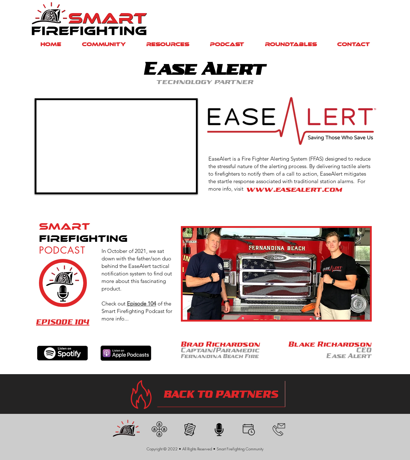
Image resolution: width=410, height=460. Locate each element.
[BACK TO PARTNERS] (221, 394)
